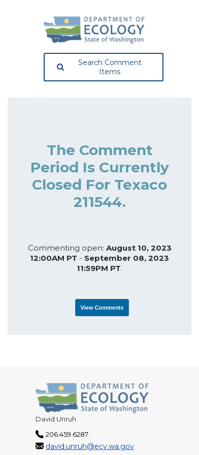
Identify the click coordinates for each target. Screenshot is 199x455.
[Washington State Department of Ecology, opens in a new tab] (94, 30)
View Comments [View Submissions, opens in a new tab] (102, 308)
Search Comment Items (99, 67)
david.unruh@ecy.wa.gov (90, 446)
